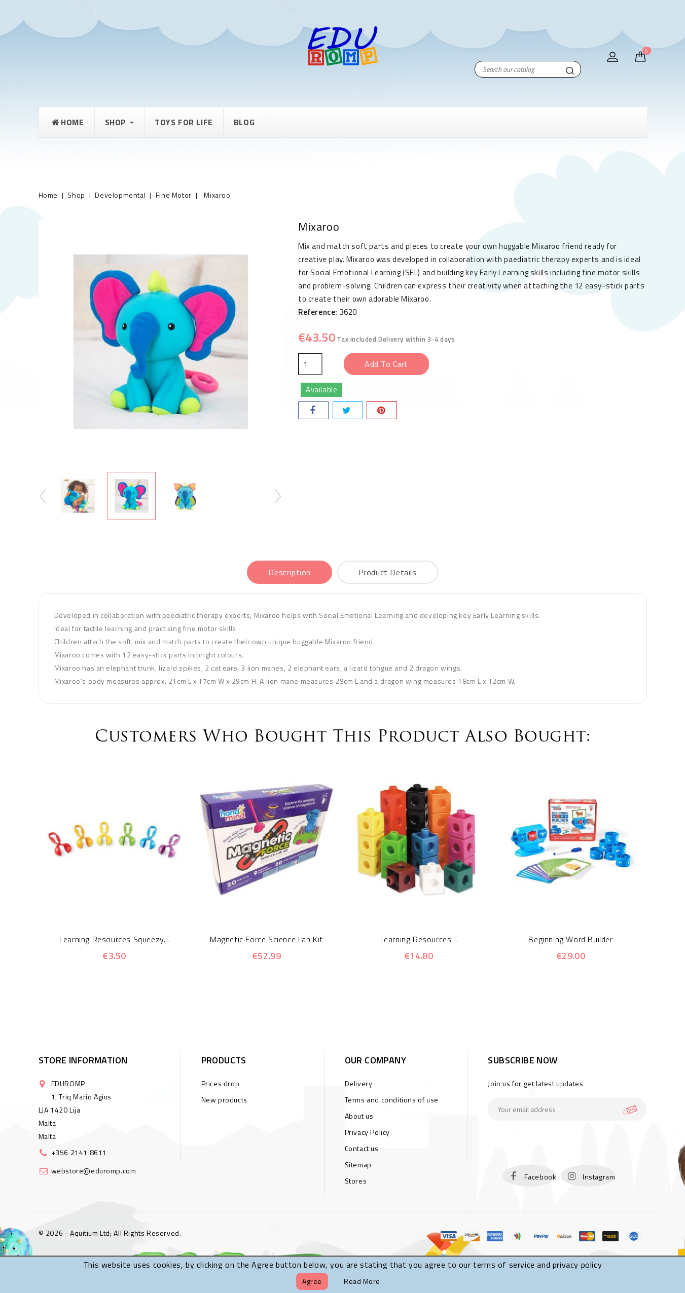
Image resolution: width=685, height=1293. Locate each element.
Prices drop (220, 1083)
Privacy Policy (367, 1132)
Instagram (599, 1176)
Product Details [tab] (387, 572)
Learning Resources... (418, 939)
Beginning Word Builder (570, 939)
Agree (312, 1281)
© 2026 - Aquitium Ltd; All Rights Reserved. (110, 1233)
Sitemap (358, 1164)
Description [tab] (289, 572)
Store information (83, 1060)
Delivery (359, 1083)
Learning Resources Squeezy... (114, 939)
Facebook (540, 1176)
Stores (356, 1180)
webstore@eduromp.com (93, 1170)
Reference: (318, 312)
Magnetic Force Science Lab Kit (266, 939)
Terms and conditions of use (392, 1099)
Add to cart (386, 364)
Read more (362, 1281)
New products (224, 1099)
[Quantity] (310, 364)
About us (359, 1116)
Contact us (362, 1148)
